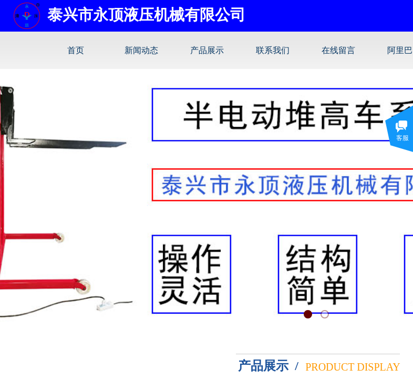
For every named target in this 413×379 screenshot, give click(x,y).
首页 (75, 50)
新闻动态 (141, 50)
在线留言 (338, 50)
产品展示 (207, 50)
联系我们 (273, 50)
